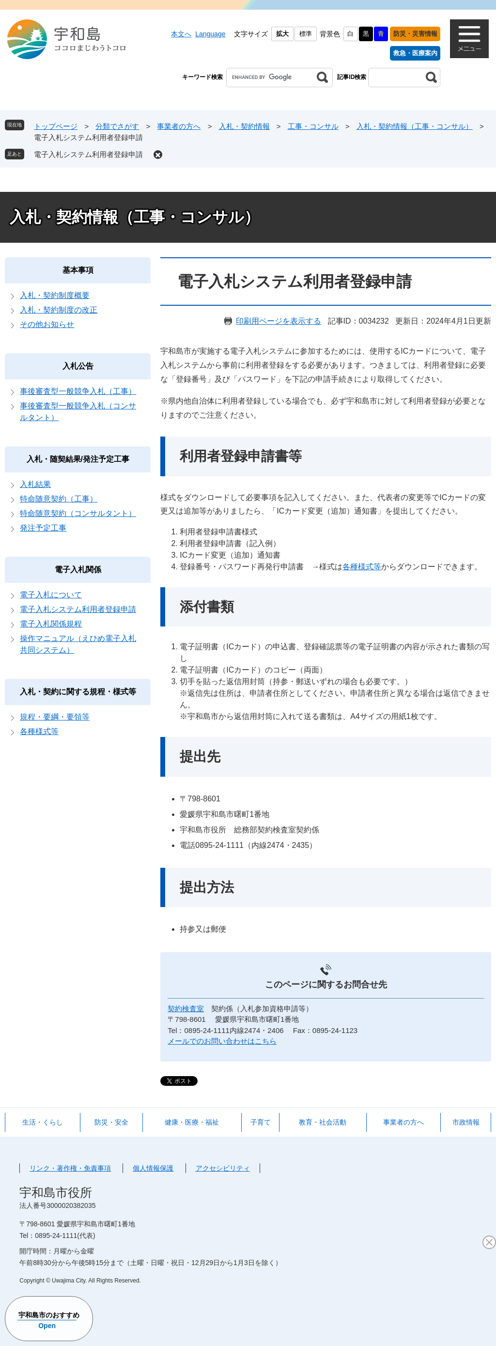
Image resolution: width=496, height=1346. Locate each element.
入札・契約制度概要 (55, 295)
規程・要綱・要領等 (55, 717)
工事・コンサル (313, 126)
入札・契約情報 (244, 126)
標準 (305, 33)
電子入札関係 (78, 569)
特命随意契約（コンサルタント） (78, 513)
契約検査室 (186, 1008)
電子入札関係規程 (51, 624)
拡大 (282, 33)
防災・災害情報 (415, 33)
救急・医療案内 (415, 53)
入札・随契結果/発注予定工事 (78, 459)
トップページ (56, 126)
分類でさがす (117, 126)
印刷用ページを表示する (278, 321)
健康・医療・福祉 (192, 1122)
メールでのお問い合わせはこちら (222, 1041)
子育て (260, 1122)
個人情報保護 (153, 1168)
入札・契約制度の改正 (58, 310)
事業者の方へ (179, 126)
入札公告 (77, 366)
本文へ (181, 34)
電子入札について (51, 595)
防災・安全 (111, 1122)
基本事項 (77, 270)
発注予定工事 (43, 528)
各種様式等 (361, 567)
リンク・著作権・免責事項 (70, 1168)
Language (210, 34)
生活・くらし (42, 1122)
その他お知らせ (47, 324)
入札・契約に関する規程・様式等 (78, 692)
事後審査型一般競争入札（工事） (78, 391)
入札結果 (35, 484)
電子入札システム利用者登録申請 (88, 154)
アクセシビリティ (223, 1168)
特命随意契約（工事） (58, 499)
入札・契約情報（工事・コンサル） (414, 126)
